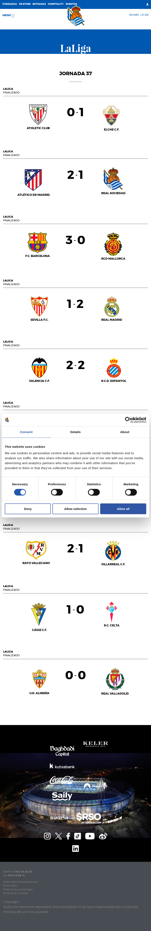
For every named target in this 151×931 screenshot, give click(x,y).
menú (8, 15)
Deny (28, 509)
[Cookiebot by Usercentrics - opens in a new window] (128, 420)
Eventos (71, 4)
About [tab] (124, 431)
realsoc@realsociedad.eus (20, 882)
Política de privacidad (18, 889)
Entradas (39, 4)
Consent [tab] (26, 431)
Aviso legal (10, 885)
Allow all (123, 509)
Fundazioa (9, 4)
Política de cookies (15, 893)
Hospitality (56, 4)
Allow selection (75, 509)
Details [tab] (75, 431)
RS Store (24, 4)
